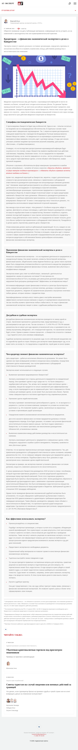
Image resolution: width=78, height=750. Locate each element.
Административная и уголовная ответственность (21, 646)
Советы (23, 28)
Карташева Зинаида (12, 705)
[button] (5, 629)
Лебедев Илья (10, 708)
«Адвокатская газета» (41, 741)
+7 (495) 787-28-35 (39, 735)
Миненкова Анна (11, 668)
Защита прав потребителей (14, 680)
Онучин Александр (12, 710)
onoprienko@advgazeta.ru (39, 734)
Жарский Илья (15, 21)
